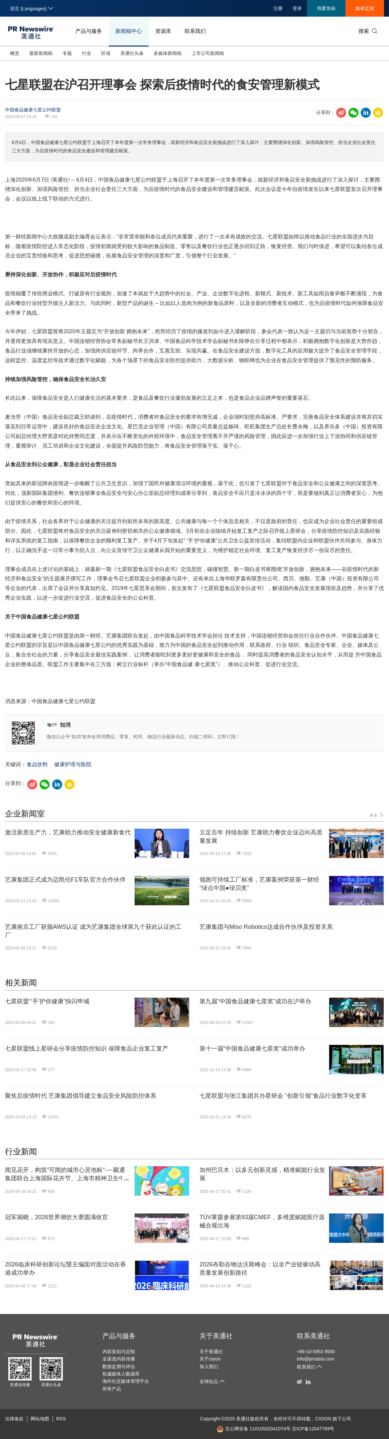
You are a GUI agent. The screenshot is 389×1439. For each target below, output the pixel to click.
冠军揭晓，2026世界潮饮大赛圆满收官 (56, 1217)
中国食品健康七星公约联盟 (33, 109)
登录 (297, 8)
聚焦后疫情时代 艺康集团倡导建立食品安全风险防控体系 (80, 1095)
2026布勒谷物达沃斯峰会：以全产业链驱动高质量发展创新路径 (260, 1268)
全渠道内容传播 (118, 1359)
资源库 (163, 31)
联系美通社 (313, 1336)
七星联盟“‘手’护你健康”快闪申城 (47, 1001)
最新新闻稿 (41, 53)
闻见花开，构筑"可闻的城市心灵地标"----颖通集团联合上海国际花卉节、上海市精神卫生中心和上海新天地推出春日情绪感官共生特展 (68, 1175)
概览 (14, 53)
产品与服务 (88, 31)
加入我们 (208, 1366)
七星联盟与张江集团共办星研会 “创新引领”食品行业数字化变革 (283, 1095)
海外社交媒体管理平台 (125, 1381)
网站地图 (40, 1418)
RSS (61, 1418)
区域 (105, 53)
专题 (67, 53)
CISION (323, 1418)
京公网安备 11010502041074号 (254, 1428)
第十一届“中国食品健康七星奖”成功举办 (252, 1048)
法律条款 (14, 1418)
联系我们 (195, 31)
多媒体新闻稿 (168, 53)
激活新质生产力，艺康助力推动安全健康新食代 (68, 832)
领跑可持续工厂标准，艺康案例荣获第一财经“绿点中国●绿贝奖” (259, 883)
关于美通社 (216, 1336)
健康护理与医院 (72, 764)
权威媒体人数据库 (121, 1373)
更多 (377, 815)
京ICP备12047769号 (313, 1428)
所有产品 (111, 1388)
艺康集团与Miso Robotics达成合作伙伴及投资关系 (266, 927)
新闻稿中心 (128, 31)
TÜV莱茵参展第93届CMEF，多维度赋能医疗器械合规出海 (262, 1221)
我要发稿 (326, 8)
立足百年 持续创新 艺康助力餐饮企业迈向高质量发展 (261, 836)
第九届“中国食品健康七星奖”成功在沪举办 (255, 1001)
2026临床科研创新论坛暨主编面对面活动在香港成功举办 (65, 1268)
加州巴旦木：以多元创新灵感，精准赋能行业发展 (262, 1174)
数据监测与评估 (118, 1366)
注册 (278, 8)
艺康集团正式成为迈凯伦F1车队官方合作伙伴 (65, 879)
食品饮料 (37, 764)
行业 (86, 53)
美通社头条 (132, 53)
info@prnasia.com (315, 1359)
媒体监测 (364, 8)
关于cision (210, 1359)
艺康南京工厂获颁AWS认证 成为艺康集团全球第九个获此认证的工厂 (93, 931)
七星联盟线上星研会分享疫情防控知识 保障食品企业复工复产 (86, 1048)
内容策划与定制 (118, 1351)
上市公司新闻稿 (208, 53)
